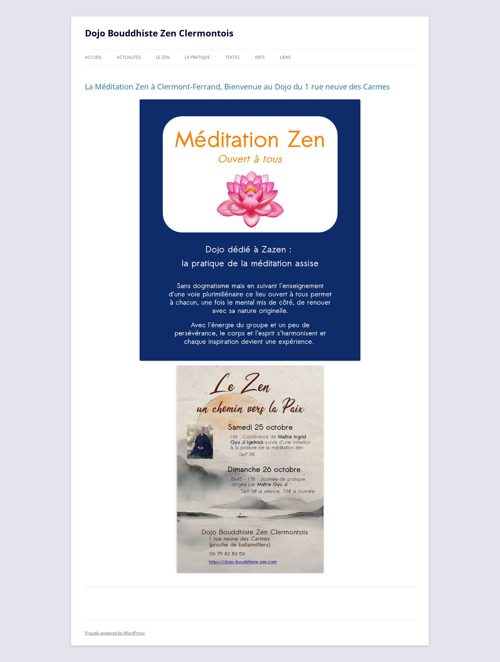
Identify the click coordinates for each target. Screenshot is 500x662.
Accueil (93, 57)
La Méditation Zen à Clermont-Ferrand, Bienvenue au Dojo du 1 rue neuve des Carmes (237, 86)
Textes (232, 57)
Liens (285, 57)
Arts (260, 57)
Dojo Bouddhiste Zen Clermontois (159, 33)
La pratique (197, 57)
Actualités (129, 57)
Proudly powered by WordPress (115, 633)
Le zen (163, 57)
